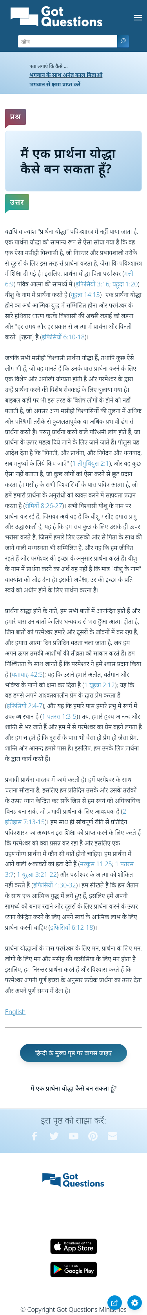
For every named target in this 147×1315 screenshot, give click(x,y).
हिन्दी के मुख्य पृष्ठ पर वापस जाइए (73, 1053)
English (15, 1011)
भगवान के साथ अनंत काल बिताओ (65, 74)
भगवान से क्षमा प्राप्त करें (54, 84)
